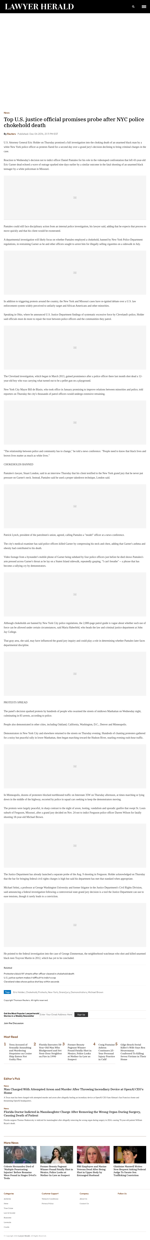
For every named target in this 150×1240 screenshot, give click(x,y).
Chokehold (31, 992)
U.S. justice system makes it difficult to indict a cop (30, 977)
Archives (7, 1199)
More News (11, 1143)
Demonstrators (79, 992)
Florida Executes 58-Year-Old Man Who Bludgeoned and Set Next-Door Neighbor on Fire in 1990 (50, 1050)
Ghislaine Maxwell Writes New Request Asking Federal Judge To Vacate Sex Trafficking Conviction (130, 1171)
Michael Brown (95, 992)
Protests (42, 992)
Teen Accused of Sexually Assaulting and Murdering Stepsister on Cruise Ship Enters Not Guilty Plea (20, 1052)
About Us (83, 1199)
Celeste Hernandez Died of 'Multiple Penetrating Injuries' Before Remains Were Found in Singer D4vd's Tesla (20, 1172)
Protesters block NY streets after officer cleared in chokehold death (39, 973)
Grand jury (64, 992)
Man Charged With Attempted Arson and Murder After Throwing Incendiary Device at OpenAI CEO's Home (73, 1091)
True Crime (8, 1208)
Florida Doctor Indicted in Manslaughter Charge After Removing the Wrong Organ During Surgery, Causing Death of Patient (72, 1113)
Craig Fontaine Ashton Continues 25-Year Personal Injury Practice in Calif (106, 1052)
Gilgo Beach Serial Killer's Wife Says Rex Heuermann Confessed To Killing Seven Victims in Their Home (133, 1052)
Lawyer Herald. (24, 1236)
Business (7, 1217)
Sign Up (81, 1014)
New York (53, 992)
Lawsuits (7, 1222)
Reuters (11, 133)
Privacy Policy (47, 1203)
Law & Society (9, 1213)
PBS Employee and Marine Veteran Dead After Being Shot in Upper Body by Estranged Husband (91, 1171)
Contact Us (84, 1203)
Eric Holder (19, 992)
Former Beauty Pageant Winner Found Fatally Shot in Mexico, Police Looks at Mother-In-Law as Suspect (79, 1052)
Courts (6, 1227)
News (7, 112)
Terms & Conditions (50, 1199)
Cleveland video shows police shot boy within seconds (31, 981)
